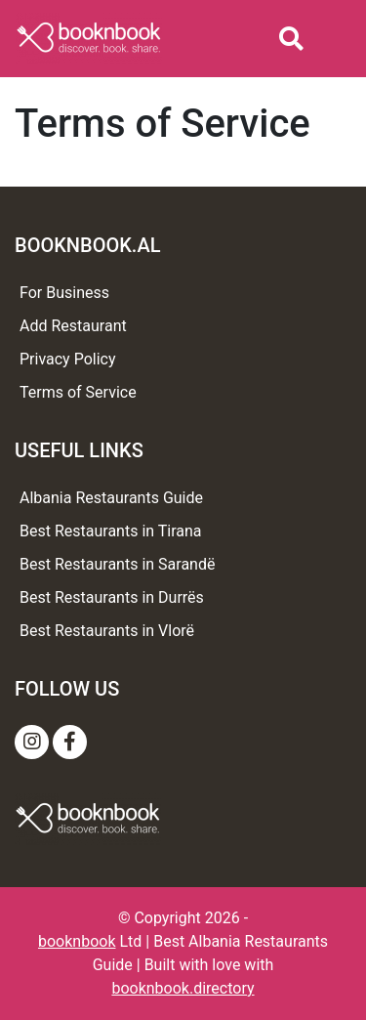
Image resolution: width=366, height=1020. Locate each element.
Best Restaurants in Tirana (111, 531)
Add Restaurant (73, 326)
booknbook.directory (182, 988)
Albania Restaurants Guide (111, 498)
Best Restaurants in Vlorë (107, 630)
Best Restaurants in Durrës (112, 597)
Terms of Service (78, 392)
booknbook (77, 941)
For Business (64, 292)
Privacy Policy (68, 359)
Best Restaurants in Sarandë (117, 564)
